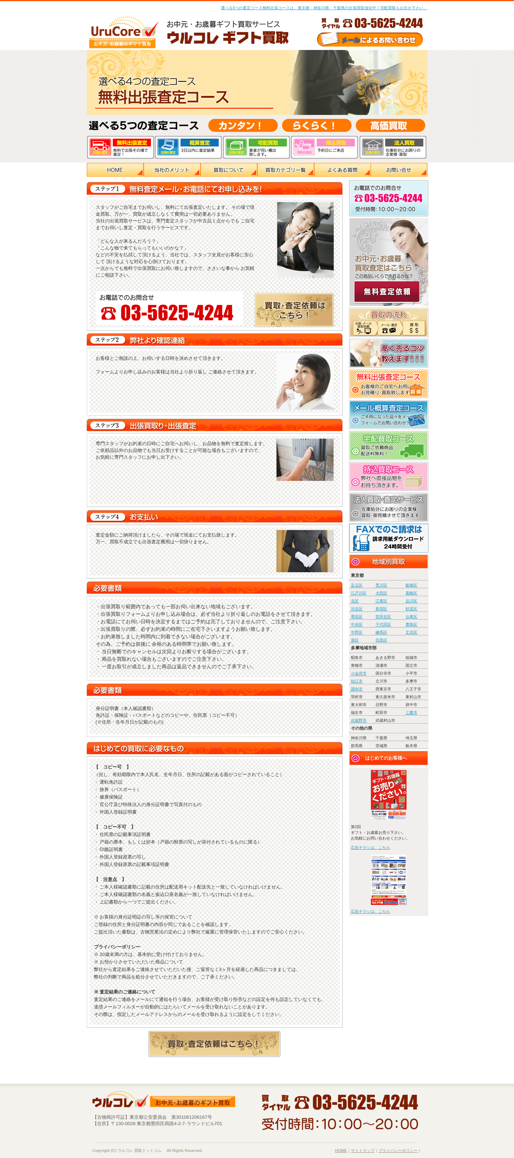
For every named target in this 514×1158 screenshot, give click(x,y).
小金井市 (359, 673)
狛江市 (357, 681)
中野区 (357, 632)
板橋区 (411, 585)
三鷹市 (411, 712)
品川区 (411, 601)
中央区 (357, 624)
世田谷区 (383, 616)
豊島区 (411, 624)
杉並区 (411, 608)
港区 (355, 640)
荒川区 (381, 585)
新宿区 (381, 608)
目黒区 (381, 640)
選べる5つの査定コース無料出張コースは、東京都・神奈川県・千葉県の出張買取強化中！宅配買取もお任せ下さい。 (324, 8)
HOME (341, 1150)
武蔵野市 (359, 720)
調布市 (357, 689)
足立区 (357, 585)
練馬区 (381, 632)
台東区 (411, 616)
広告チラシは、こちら (370, 847)
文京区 (411, 632)
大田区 (381, 593)
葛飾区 (411, 593)
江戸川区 (359, 593)
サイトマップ (362, 1150)
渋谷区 (357, 608)
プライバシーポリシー (398, 1150)
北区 (355, 601)
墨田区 (357, 616)
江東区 (381, 601)
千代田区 (383, 624)
